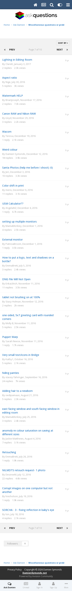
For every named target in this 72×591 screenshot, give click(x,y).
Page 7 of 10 (36, 49)
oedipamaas (13, 395)
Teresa (9, 136)
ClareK (9, 64)
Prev (12, 49)
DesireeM (11, 474)
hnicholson (12, 496)
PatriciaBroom (13, 244)
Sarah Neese (13, 341)
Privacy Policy (15, 569)
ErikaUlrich (11, 283)
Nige (8, 82)
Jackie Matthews (15, 438)
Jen (7, 172)
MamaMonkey (14, 226)
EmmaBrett (12, 265)
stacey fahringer (15, 377)
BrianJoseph (12, 100)
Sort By (63, 43)
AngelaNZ (11, 208)
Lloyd (8, 118)
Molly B (9, 323)
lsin (7, 514)
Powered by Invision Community (36, 576)
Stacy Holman (13, 301)
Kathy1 (9, 359)
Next (60, 49)
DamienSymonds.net (35, 572)
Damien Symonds (15, 154)
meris (9, 190)
